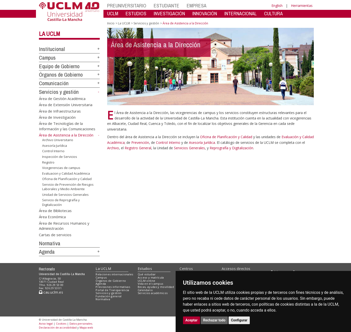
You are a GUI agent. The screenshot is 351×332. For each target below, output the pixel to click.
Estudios (145, 268)
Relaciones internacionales (114, 274)
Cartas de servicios (55, 234)
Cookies (61, 323)
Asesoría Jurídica (54, 145)
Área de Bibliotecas (55, 210)
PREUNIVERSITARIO (126, 5)
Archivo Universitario (57, 140)
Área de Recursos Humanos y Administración (64, 225)
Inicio (111, 23)
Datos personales (80, 323)
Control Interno (53, 151)
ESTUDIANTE (166, 5)
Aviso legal (46, 323)
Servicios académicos (153, 293)
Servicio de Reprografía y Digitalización (61, 202)
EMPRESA (196, 5)
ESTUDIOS (136, 13)
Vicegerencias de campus (61, 168)
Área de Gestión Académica (62, 98)
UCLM (112, 13)
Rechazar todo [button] (214, 320)
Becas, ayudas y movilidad (156, 287)
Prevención (140, 142)
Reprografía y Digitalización (231, 148)
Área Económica (52, 216)
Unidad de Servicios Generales (65, 194)
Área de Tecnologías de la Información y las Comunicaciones (67, 126)
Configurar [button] (239, 320)
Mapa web (86, 327)
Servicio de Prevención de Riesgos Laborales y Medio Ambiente (68, 186)
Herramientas (302, 5)
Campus (47, 57)
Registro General (138, 148)
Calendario (145, 290)
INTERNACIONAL (240, 13)
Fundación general (109, 296)
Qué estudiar (147, 274)
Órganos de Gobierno (61, 74)
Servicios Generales (189, 148)
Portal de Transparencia (112, 290)
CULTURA (273, 13)
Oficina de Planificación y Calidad (67, 179)
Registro (48, 162)
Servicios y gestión (59, 92)
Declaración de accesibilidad (58, 327)
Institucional (52, 49)
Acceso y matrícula (151, 277)
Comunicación (53, 83)
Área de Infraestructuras (60, 110)
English (277, 5)
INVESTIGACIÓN (169, 13)
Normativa (49, 243)
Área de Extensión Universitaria (65, 104)
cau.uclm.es (51, 292)
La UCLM (49, 34)
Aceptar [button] (191, 320)
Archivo (113, 148)
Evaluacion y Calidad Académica (66, 173)
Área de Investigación (57, 117)
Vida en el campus (150, 283)
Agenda (47, 251)
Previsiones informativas (113, 287)
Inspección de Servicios (59, 156)
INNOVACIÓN (204, 13)
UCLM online (146, 280)
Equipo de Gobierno (59, 66)
